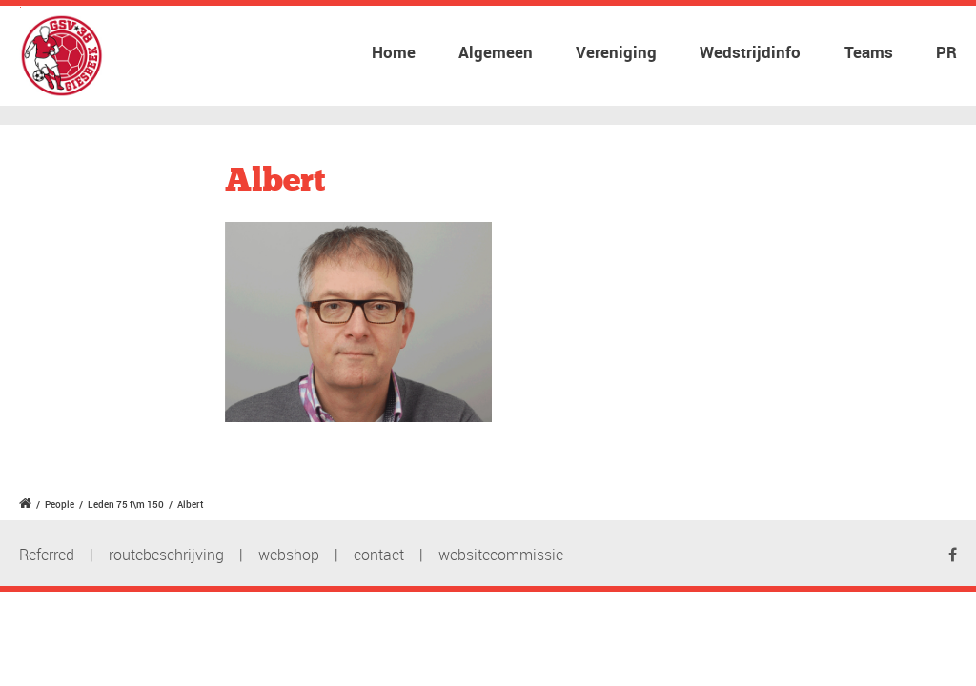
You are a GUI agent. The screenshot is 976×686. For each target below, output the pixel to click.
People (59, 504)
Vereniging (616, 52)
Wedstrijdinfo (750, 52)
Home (394, 52)
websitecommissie (500, 554)
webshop (288, 554)
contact (379, 554)
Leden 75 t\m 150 (126, 504)
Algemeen (495, 52)
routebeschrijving (166, 554)
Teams (868, 52)
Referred (46, 554)
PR (946, 52)
